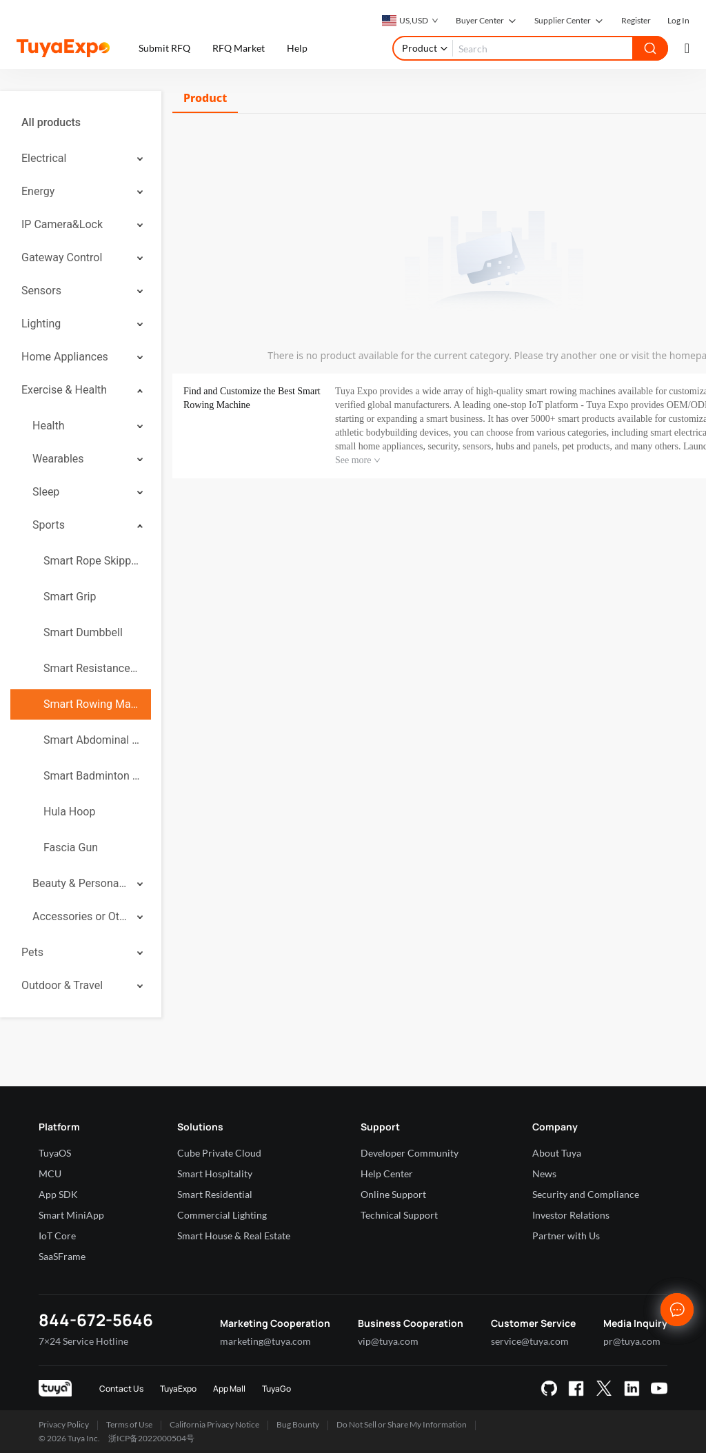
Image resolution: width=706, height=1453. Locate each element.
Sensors (41, 290)
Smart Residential (214, 1194)
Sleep (45, 491)
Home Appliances (64, 356)
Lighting (41, 323)
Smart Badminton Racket (91, 775)
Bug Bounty (297, 1424)
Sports (48, 524)
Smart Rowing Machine (91, 704)
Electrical (43, 158)
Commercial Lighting (222, 1215)
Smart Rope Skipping (91, 560)
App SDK (58, 1194)
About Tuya (556, 1153)
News (544, 1173)
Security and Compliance (585, 1194)
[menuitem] (80, 123)
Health (48, 425)
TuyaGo (276, 1388)
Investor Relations (570, 1215)
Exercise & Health (64, 389)
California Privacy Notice (214, 1424)
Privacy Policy (64, 1424)
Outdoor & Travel (62, 985)
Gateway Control (61, 257)
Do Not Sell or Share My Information (401, 1424)
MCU (50, 1173)
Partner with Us (566, 1235)
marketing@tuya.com (265, 1341)
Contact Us (121, 1388)
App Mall (229, 1388)
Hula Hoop (69, 811)
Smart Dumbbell (83, 632)
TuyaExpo (178, 1388)
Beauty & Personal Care (80, 883)
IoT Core (57, 1235)
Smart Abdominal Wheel (91, 739)
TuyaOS (55, 1153)
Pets (32, 952)
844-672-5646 (96, 1319)
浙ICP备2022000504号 (151, 1438)
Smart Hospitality (214, 1173)
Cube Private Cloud (219, 1153)
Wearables (58, 458)
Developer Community (409, 1153)
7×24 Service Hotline (83, 1341)
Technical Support (399, 1215)
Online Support (393, 1194)
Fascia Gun (70, 847)
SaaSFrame (62, 1256)
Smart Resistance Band (91, 668)
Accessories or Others (80, 916)
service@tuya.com (530, 1341)
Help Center (387, 1173)
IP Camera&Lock (62, 224)
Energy (37, 191)
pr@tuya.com (631, 1341)
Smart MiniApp (71, 1215)
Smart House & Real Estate (233, 1235)
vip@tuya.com (388, 1341)
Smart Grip (69, 596)
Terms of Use (129, 1424)
